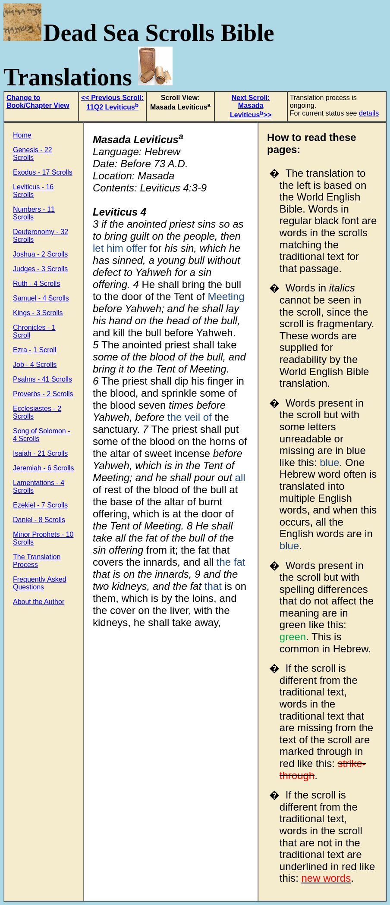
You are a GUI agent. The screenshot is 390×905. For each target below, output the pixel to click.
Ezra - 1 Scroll (34, 350)
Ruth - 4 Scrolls (36, 283)
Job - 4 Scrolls (35, 364)
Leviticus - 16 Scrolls (33, 190)
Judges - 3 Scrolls (40, 268)
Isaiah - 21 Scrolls (40, 453)
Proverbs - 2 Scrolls (43, 394)
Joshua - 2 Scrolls (40, 254)
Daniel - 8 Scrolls (39, 519)
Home (22, 135)
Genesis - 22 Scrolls (32, 153)
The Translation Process (36, 560)
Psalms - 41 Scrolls (42, 379)
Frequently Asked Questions (39, 583)
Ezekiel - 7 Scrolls (40, 505)
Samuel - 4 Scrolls (41, 298)
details (369, 113)
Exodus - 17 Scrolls (42, 172)
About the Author (38, 601)
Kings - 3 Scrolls (38, 312)
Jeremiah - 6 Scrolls (43, 468)
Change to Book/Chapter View (37, 101)
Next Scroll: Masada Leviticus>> (250, 106)
